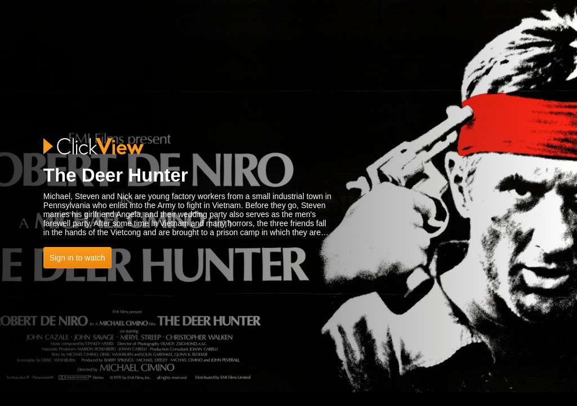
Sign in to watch (77, 257)
